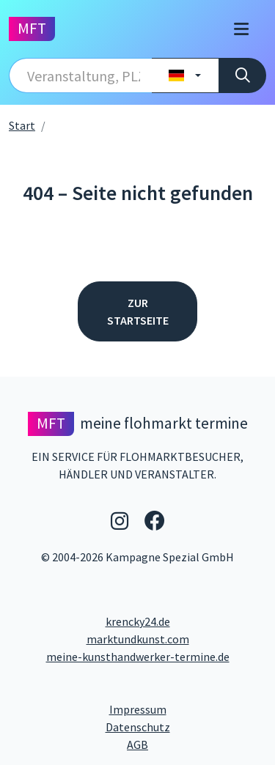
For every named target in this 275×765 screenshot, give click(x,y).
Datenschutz (186, 726)
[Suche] (242, 75)
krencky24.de (138, 621)
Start (22, 125)
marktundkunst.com (138, 639)
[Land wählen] (185, 75)
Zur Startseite (138, 311)
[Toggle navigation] (241, 29)
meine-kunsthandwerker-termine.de (138, 656)
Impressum (188, 709)
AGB (196, 744)
